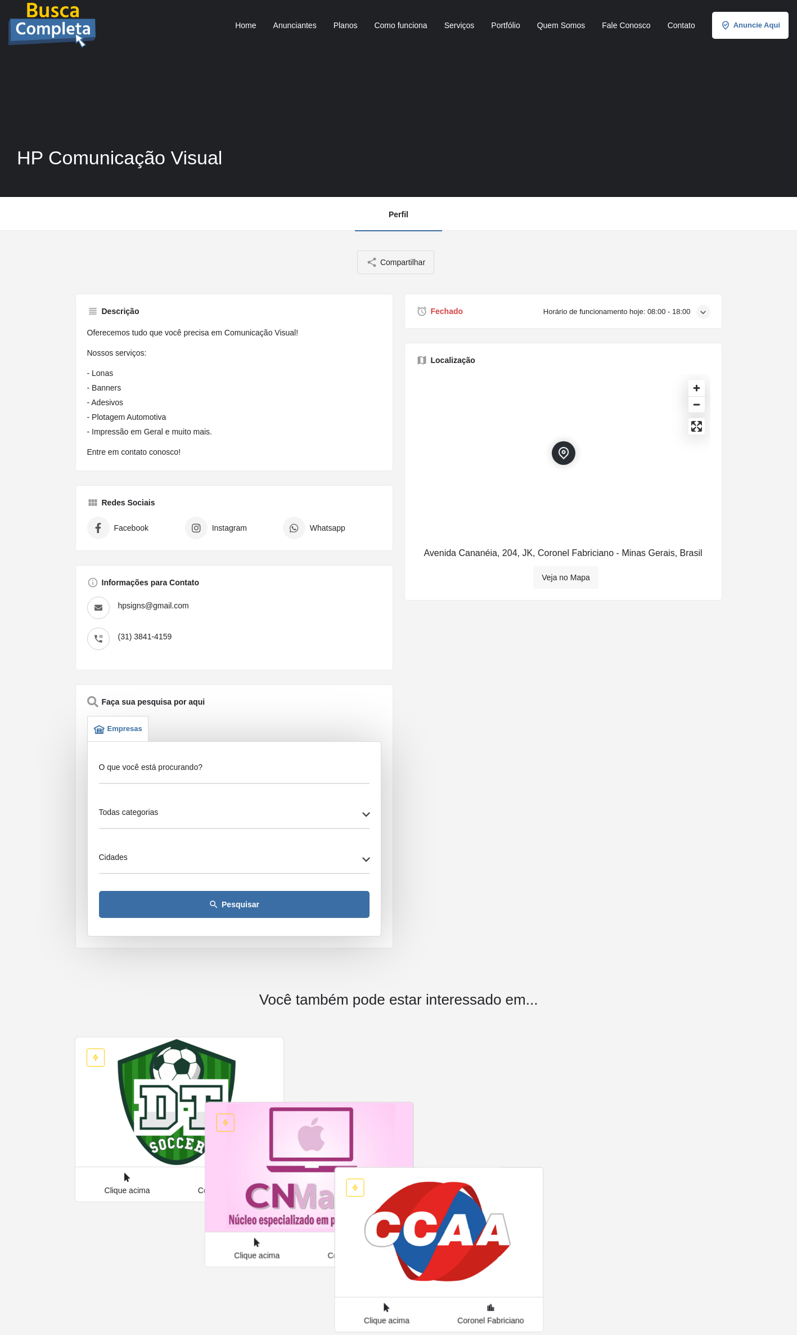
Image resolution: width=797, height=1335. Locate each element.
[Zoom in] (696, 388)
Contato (681, 25)
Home (245, 25)
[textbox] (234, 815)
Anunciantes (295, 25)
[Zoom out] (696, 404)
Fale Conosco (626, 25)
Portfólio (505, 25)
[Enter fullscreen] (696, 426)
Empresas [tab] (117, 728)
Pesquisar (234, 904)
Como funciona (400, 25)
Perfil (398, 214)
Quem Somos (561, 25)
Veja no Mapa (566, 577)
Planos (346, 25)
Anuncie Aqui (750, 25)
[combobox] (234, 815)
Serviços (459, 25)
